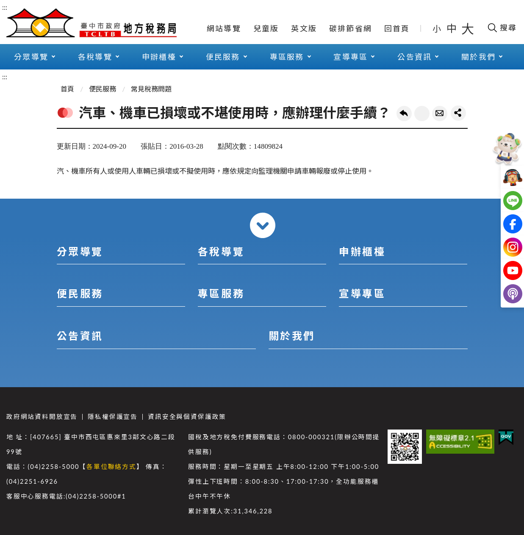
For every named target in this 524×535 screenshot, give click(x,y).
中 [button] (452, 28)
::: (4, 7)
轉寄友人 (439, 113)
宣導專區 (350, 56)
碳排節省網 (350, 28)
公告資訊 (414, 56)
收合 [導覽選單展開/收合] (262, 225)
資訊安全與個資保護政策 (187, 416)
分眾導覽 (31, 56)
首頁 (67, 89)
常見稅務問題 (151, 89)
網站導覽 (224, 28)
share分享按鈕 (458, 113)
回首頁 (397, 28)
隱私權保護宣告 (113, 416)
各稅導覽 (95, 56)
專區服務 (287, 56)
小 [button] (437, 28)
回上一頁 (404, 113)
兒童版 (266, 28)
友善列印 (422, 113)
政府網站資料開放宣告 (42, 416)
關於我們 (478, 56)
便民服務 (223, 56)
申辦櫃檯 (159, 56)
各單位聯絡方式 (111, 466)
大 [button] (467, 28)
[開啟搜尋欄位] (501, 27)
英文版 (304, 28)
